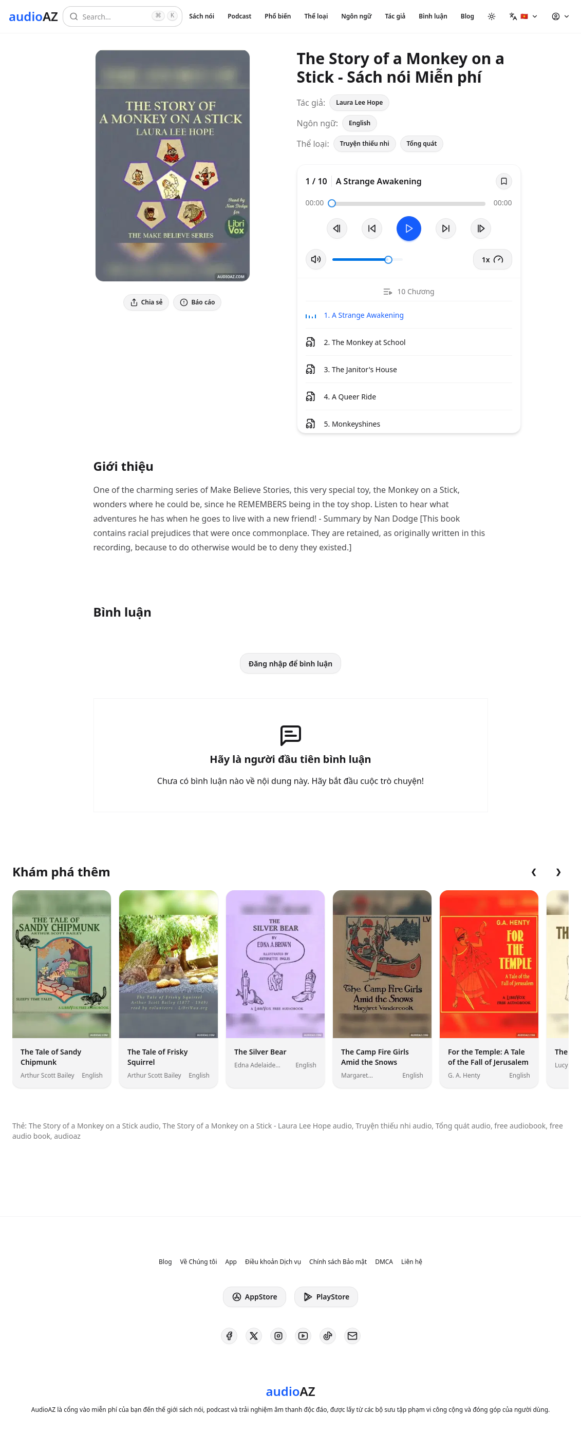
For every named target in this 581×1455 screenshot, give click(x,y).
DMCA (384, 1262)
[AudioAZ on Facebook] (229, 1336)
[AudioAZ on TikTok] (328, 1336)
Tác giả (395, 16)
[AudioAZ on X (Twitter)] (254, 1336)
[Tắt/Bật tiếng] (316, 259)
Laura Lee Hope (359, 102)
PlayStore (326, 1297)
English (359, 123)
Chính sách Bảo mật (338, 1262)
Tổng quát (422, 143)
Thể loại (316, 16)
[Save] (504, 181)
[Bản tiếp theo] (481, 228)
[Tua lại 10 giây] (372, 228)
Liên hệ (411, 1262)
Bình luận (433, 16)
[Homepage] (33, 16)
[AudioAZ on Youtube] (303, 1336)
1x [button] (492, 259)
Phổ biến (278, 16)
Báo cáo (197, 302)
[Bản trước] (337, 228)
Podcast (239, 16)
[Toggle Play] (409, 228)
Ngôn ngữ (356, 16)
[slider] (332, 203)
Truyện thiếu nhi (364, 143)
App (230, 1262)
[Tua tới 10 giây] (446, 228)
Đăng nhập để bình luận (290, 663)
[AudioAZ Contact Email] (352, 1336)
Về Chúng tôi (198, 1262)
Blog (467, 16)
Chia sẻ (146, 302)
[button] (523, 16)
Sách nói (201, 16)
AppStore (254, 1297)
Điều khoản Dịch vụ (273, 1262)
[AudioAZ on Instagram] (278, 1336)
